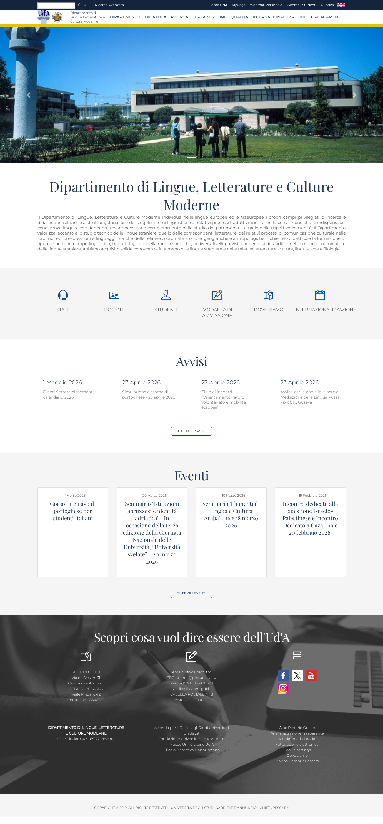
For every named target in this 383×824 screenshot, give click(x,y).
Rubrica (327, 5)
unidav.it (191, 733)
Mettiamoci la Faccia (297, 738)
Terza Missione (209, 16)
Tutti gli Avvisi (191, 431)
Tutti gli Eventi (191, 593)
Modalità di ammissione (217, 312)
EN (341, 5)
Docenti (114, 309)
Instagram (283, 688)
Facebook (283, 675)
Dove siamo (268, 309)
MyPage (239, 5)
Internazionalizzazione (280, 16)
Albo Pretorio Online (297, 727)
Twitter (297, 675)
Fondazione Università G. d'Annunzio (191, 738)
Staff (63, 309)
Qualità (239, 16)
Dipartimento (125, 16)
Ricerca (179, 16)
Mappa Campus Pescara (297, 761)
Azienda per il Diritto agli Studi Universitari (191, 727)
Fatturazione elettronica (297, 744)
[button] (28, 95)
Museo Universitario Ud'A (191, 744)
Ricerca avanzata (109, 5)
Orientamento (327, 16)
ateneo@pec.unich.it (196, 677)
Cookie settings (297, 750)
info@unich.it (197, 672)
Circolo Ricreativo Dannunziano (192, 750)
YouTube (311, 675)
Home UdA (218, 5)
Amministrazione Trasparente (297, 733)
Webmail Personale (266, 5)
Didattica (155, 16)
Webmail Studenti (301, 5)
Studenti (165, 309)
